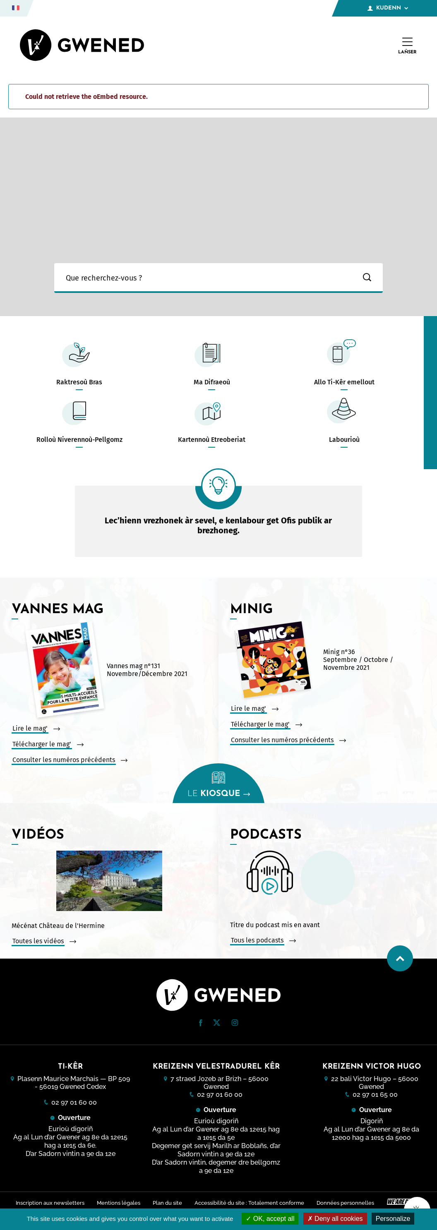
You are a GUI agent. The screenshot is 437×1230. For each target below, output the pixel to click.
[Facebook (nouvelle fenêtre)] (201, 1024)
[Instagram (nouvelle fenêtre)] (234, 1024)
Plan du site (167, 1202)
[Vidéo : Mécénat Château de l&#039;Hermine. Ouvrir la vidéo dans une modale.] (109, 882)
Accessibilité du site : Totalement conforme (250, 1202)
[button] (200, 1022)
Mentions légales (117, 1202)
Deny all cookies (335, 1218)
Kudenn (387, 8)
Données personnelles (346, 1202)
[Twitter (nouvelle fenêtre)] (217, 1023)
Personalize (393, 1218)
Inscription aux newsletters (48, 1202)
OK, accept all (270, 1218)
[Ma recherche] (203, 278)
